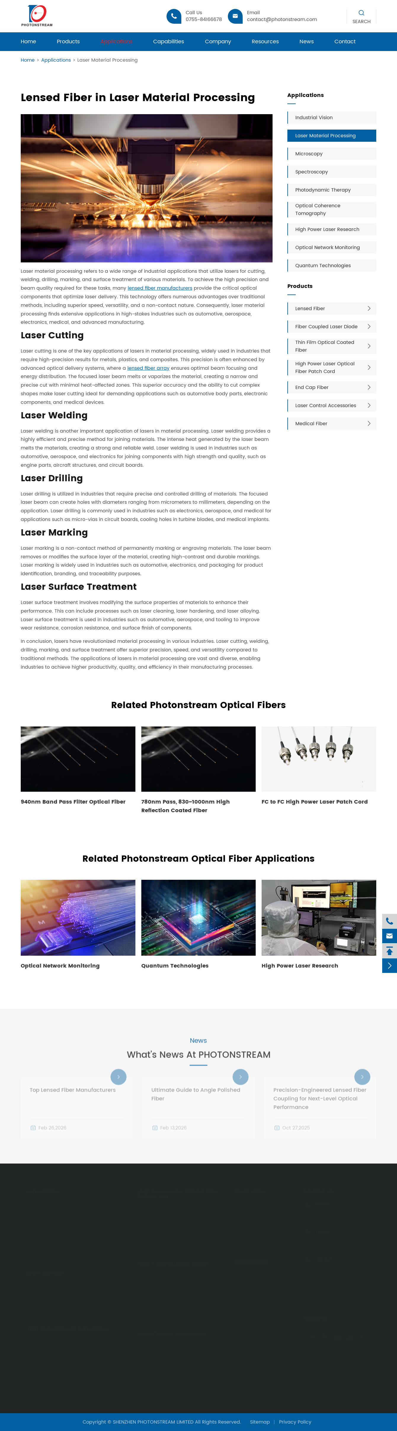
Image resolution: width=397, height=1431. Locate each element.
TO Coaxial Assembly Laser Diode (177, 1275)
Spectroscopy (311, 172)
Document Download (259, 1214)
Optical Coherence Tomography (317, 209)
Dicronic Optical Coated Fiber (62, 1374)
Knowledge (247, 1236)
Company (218, 41)
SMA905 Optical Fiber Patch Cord (177, 1208)
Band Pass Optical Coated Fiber (65, 1363)
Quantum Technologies (323, 266)
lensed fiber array (148, 368)
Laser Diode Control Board (168, 1345)
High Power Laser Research (327, 229)
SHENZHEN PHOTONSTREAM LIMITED (153, 1422)
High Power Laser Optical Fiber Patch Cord (325, 367)
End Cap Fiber (312, 387)
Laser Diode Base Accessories (172, 1357)
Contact (345, 41)
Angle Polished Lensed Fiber (60, 1248)
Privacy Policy (295, 1422)
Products (68, 41)
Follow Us (315, 1317)
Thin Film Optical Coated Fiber (324, 346)
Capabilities (168, 41)
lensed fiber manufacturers (160, 288)
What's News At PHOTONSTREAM (198, 1062)
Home (28, 41)
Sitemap (260, 1422)
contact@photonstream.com (338, 1241)
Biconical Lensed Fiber (53, 1236)
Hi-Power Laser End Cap (55, 1284)
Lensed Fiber (310, 309)
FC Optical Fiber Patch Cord (170, 1219)
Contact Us (318, 1190)
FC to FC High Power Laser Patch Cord (315, 802)
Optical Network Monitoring (327, 247)
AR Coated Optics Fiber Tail (59, 1340)
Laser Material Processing (107, 60)
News (307, 41)
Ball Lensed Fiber (47, 1225)
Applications (116, 41)
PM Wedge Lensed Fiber (55, 1214)
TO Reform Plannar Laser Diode (174, 1286)
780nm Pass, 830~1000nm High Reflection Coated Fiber (185, 806)
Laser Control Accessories (325, 405)
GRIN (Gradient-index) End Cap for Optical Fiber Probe (68, 1299)
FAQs (240, 1225)
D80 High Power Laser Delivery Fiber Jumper (179, 1234)
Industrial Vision (314, 118)
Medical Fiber (311, 424)
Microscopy (309, 154)
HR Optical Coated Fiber (55, 1351)
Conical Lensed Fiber (51, 1203)
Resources (265, 41)
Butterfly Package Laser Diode (172, 1297)
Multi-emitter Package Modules (174, 1309)
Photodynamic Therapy (323, 190)
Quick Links (249, 1190)
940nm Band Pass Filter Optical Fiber (73, 802)
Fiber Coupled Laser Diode (326, 327)
